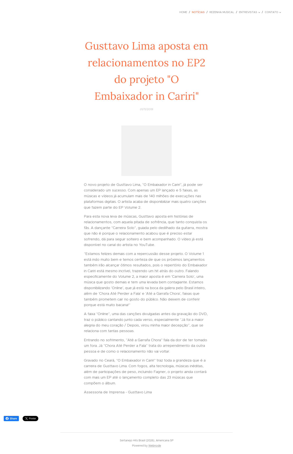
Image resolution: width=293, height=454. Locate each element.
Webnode (154, 445)
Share (11, 418)
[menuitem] (184, 12)
